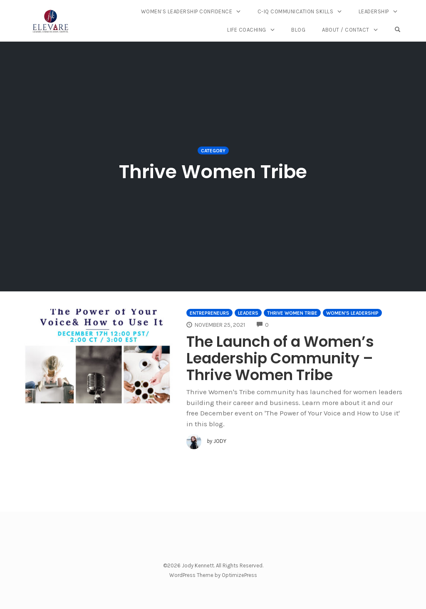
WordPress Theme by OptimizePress (213, 575)
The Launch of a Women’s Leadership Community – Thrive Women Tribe (280, 358)
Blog (298, 30)
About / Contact (345, 30)
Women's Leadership (352, 313)
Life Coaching (246, 30)
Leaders (248, 313)
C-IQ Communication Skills (296, 11)
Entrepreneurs (209, 313)
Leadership (374, 11)
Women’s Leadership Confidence (187, 11)
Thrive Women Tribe (292, 313)
